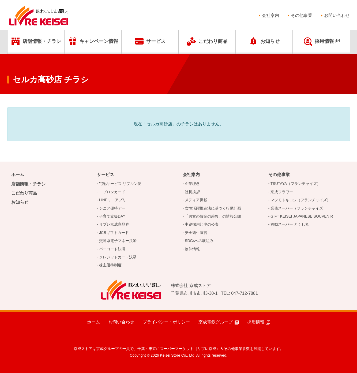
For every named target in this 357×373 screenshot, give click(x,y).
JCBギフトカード (114, 232)
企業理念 (192, 183)
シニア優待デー (112, 208)
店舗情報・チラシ (41, 41)
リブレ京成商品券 (114, 224)
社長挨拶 (192, 192)
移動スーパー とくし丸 (289, 224)
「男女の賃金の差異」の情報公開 (213, 216)
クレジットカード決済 (118, 257)
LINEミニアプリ (112, 200)
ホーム (17, 174)
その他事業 (301, 15)
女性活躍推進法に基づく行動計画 (213, 208)
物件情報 (192, 249)
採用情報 (324, 41)
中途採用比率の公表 (202, 224)
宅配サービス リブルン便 (120, 183)
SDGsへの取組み (199, 240)
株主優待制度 (110, 265)
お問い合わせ (337, 15)
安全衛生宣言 (196, 232)
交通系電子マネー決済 (118, 240)
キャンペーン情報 (99, 41)
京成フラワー (281, 192)
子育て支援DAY (112, 216)
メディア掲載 (196, 200)
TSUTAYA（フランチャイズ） (295, 183)
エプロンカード (112, 192)
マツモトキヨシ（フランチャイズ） (300, 200)
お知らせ (270, 41)
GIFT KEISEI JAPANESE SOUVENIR (301, 216)
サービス (156, 41)
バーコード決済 (112, 249)
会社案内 (270, 15)
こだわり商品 (212, 41)
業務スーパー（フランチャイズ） (298, 208)
